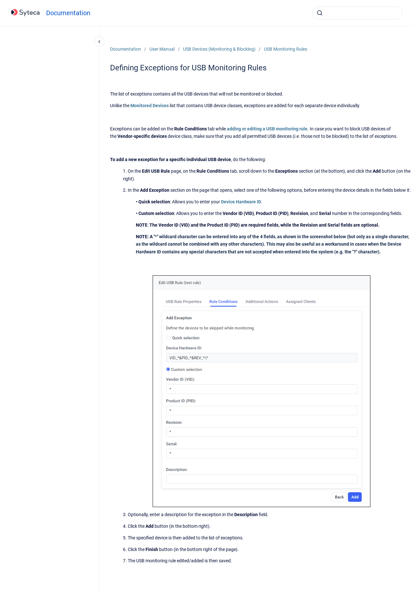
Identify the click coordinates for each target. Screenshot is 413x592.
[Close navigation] (99, 41)
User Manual (162, 49)
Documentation (68, 13)
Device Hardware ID (241, 201)
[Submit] (320, 13)
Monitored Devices (149, 105)
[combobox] (357, 13)
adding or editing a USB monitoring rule (267, 128)
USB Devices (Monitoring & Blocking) (219, 49)
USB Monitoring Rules (285, 49)
